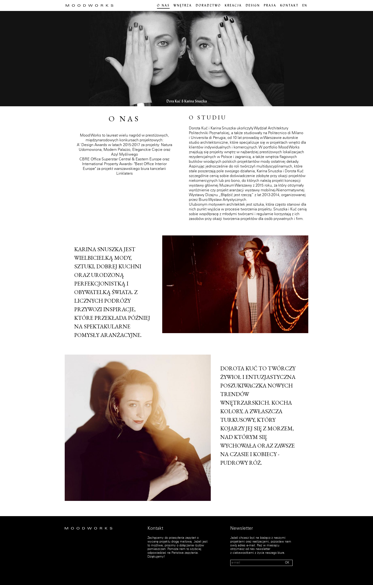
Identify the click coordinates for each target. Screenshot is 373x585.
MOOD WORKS (89, 5)
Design (253, 5)
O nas (163, 5)
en (304, 5)
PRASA (270, 5)
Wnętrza (182, 5)
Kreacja (233, 5)
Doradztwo (208, 5)
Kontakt (289, 5)
